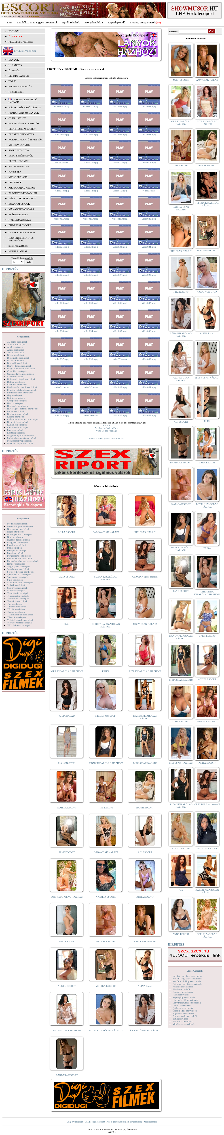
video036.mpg (149, 331)
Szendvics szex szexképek (20, 582)
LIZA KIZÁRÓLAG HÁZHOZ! (145, 671)
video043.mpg (120, 387)
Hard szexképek (15, 403)
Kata (66, 624)
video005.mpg (62, 134)
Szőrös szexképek (16, 590)
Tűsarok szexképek (16, 617)
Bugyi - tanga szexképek (19, 365)
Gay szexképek (14, 395)
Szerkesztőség (135, 1121)
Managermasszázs (21, 209)
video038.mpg (91, 359)
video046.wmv (90, 415)
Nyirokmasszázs (19, 219)
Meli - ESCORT (181, 79)
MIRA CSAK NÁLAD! (145, 763)
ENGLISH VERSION (25, 50)
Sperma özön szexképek (19, 574)
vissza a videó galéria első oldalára (106, 438)
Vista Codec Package (106, 430)
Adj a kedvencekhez (117, 1121)
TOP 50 (12, 81)
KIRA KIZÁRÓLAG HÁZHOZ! (67, 671)
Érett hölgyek (18, 161)
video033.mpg (62, 331)
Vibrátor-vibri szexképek (19, 622)
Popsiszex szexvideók (183, 1013)
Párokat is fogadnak (22, 193)
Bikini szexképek (15, 355)
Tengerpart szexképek (18, 595)
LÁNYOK (13, 59)
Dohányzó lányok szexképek (21, 379)
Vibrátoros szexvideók (184, 1024)
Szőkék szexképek (16, 585)
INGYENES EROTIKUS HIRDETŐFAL (21, 239)
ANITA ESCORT (145, 896)
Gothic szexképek (16, 398)
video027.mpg (120, 274)
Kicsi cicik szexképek (18, 422)
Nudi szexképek (15, 537)
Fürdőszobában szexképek (20, 392)
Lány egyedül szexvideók (185, 1000)
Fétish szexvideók (181, 989)
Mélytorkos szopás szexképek (21, 438)
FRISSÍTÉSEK (15, 91)
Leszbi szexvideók (182, 1005)
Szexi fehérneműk (20, 155)
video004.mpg (149, 106)
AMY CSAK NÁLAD (145, 941)
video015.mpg (120, 190)
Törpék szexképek (16, 609)
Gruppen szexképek (17, 400)
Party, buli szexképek (17, 542)
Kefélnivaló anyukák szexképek (23, 419)
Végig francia (17, 177)
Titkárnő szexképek (16, 606)
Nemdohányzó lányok (23, 112)
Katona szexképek (16, 416)
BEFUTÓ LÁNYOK (18, 75)
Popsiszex (14, 171)
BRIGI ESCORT (207, 635)
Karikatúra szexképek (18, 414)
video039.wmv (119, 359)
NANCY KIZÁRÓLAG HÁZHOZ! (181, 637)
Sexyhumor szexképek (18, 569)
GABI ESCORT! (181, 721)
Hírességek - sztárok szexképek (22, 408)
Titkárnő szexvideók (183, 1021)
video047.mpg (120, 415)
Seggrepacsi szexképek (18, 566)
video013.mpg (62, 190)
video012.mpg (149, 162)
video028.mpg (149, 274)
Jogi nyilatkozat (75, 1121)
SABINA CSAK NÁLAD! (106, 532)
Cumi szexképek (15, 376)
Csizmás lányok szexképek (20, 373)
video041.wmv (61, 387)
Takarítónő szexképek (18, 593)
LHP (10, 22)
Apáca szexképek (15, 349)
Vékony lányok (19, 145)
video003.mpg (120, 106)
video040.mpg (149, 359)
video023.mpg (120, 246)
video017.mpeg (61, 218)
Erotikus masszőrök (22, 128)
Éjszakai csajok (19, 203)
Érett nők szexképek (17, 384)
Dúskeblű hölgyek (21, 134)
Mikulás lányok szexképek (20, 443)
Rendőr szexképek (16, 563)
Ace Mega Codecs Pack (106, 428)
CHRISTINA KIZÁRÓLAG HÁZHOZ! (106, 625)
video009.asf (61, 162)
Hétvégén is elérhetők (24, 123)
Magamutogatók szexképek (20, 435)
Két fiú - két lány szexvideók (187, 981)
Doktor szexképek (16, 381)
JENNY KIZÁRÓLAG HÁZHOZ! (106, 763)
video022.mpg (91, 246)
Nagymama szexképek (18, 529)
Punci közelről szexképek (19, 558)
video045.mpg (62, 415)
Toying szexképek (16, 612)
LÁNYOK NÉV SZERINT (21, 232)
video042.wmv (90, 387)
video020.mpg (149, 218)
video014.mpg (91, 190)
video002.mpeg (90, 106)
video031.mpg (120, 303)
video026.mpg (91, 274)
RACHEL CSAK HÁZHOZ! (67, 1030)
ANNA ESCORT (181, 934)
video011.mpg (120, 162)
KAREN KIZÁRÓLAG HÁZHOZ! (145, 717)
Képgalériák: (23, 336)
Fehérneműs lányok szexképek (22, 387)
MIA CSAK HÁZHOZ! (181, 762)
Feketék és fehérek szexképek (21, 390)
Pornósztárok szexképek (19, 555)
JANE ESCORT (67, 852)
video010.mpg (91, 162)
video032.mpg (149, 303)
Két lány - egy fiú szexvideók (187, 984)
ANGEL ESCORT (67, 986)
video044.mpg (149, 387)
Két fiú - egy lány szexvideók (187, 978)
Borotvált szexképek (17, 363)
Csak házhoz (17, 118)
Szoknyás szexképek (17, 587)
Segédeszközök (19, 150)
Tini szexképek (14, 603)
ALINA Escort (145, 986)
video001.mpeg (61, 106)
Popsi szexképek (15, 553)
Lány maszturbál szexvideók (187, 1002)
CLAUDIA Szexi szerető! (145, 576)
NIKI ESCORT (66, 941)
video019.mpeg (119, 218)
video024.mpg (149, 246)
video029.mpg (62, 303)
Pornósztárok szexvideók (185, 1016)
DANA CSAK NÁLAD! (106, 852)
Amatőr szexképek (16, 344)
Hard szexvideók (181, 994)
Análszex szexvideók (183, 986)
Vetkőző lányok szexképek (20, 620)
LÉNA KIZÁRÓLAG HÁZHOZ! (145, 1030)
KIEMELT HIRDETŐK (20, 86)
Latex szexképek (15, 430)
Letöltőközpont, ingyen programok (37, 22)
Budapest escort (19, 225)
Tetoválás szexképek (17, 601)
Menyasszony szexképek (19, 440)
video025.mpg (62, 274)
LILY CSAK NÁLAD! (145, 532)
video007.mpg (120, 134)
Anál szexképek (15, 347)
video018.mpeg (90, 218)
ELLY (207, 421)
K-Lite (106, 425)
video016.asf (149, 190)
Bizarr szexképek (15, 360)
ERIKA (106, 671)
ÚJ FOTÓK (14, 70)
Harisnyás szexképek (17, 406)
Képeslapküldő (116, 22)
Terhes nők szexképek (18, 598)
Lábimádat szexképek (18, 427)
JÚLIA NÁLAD (67, 715)
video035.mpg (120, 331)
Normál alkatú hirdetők (25, 139)
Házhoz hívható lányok (24, 107)
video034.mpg (91, 331)
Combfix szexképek (17, 371)
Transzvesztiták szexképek (20, 614)
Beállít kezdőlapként (95, 1121)
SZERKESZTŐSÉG (18, 246)
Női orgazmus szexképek (19, 534)
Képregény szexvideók (184, 997)
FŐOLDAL (14, 31)
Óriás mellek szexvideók (185, 1010)
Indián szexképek (15, 411)
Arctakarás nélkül (21, 187)
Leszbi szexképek (16, 432)
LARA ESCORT (67, 576)
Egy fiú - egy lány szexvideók (187, 976)
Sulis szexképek (15, 579)
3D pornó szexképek (17, 341)
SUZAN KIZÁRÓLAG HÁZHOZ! (106, 578)
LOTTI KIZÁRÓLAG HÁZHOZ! (106, 1030)
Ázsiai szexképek (15, 352)
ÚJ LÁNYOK (15, 65)
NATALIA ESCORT (106, 896)
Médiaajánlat (150, 1121)
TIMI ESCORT (105, 807)
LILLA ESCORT (66, 532)
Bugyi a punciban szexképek (21, 368)
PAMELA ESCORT (67, 807)
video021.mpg (62, 246)
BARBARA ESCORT (67, 1075)
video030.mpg (91, 303)
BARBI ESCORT (145, 807)
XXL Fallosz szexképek (19, 625)
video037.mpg (62, 359)
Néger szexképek (15, 531)
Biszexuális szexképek (18, 357)
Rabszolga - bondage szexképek (23, 561)
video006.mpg (91, 134)
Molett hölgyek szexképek (20, 526)
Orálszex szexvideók (183, 1008)
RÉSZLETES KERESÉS (20, 41)
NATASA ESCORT (105, 941)
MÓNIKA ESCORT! (105, 986)
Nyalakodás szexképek (18, 539)
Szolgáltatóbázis (93, 22)
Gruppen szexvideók (183, 992)
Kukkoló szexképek (17, 424)
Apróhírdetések (71, 22)
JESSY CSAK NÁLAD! (145, 624)
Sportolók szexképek (17, 577)
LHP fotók (15, 182)
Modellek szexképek (17, 523)
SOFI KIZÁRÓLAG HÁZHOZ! (66, 896)
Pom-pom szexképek (17, 550)
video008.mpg (149, 134)
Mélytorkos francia (22, 198)
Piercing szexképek (16, 545)
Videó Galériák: (194, 970)
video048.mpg (149, 415)
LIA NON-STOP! (66, 763)
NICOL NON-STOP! (105, 715)
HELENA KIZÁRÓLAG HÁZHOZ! (207, 204)
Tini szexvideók (180, 1018)
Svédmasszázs (18, 214)
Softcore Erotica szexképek (20, 571)
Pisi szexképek (14, 547)
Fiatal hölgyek (18, 166)
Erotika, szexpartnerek (143, 22)
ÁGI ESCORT (145, 852)
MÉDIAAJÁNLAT (17, 251)
